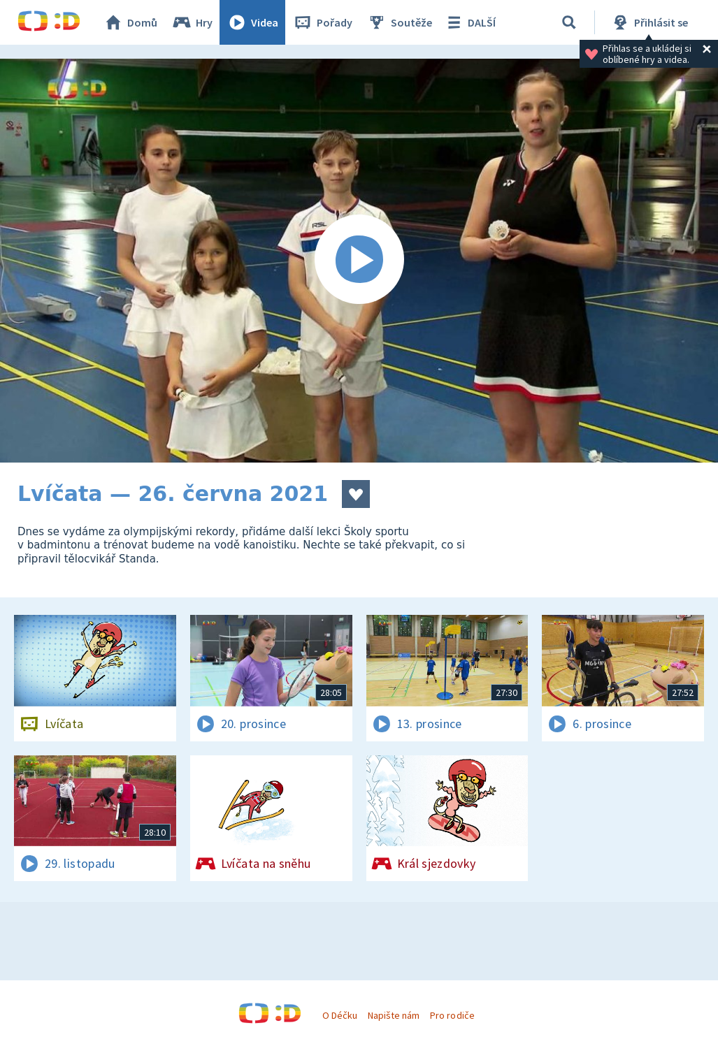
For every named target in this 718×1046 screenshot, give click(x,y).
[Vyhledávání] (569, 22)
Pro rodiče (452, 1015)
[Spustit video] (359, 261)
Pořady (322, 22)
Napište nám (393, 1015)
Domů (130, 22)
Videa (252, 22)
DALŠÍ (469, 22)
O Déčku (339, 1015)
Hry (192, 22)
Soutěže (399, 22)
